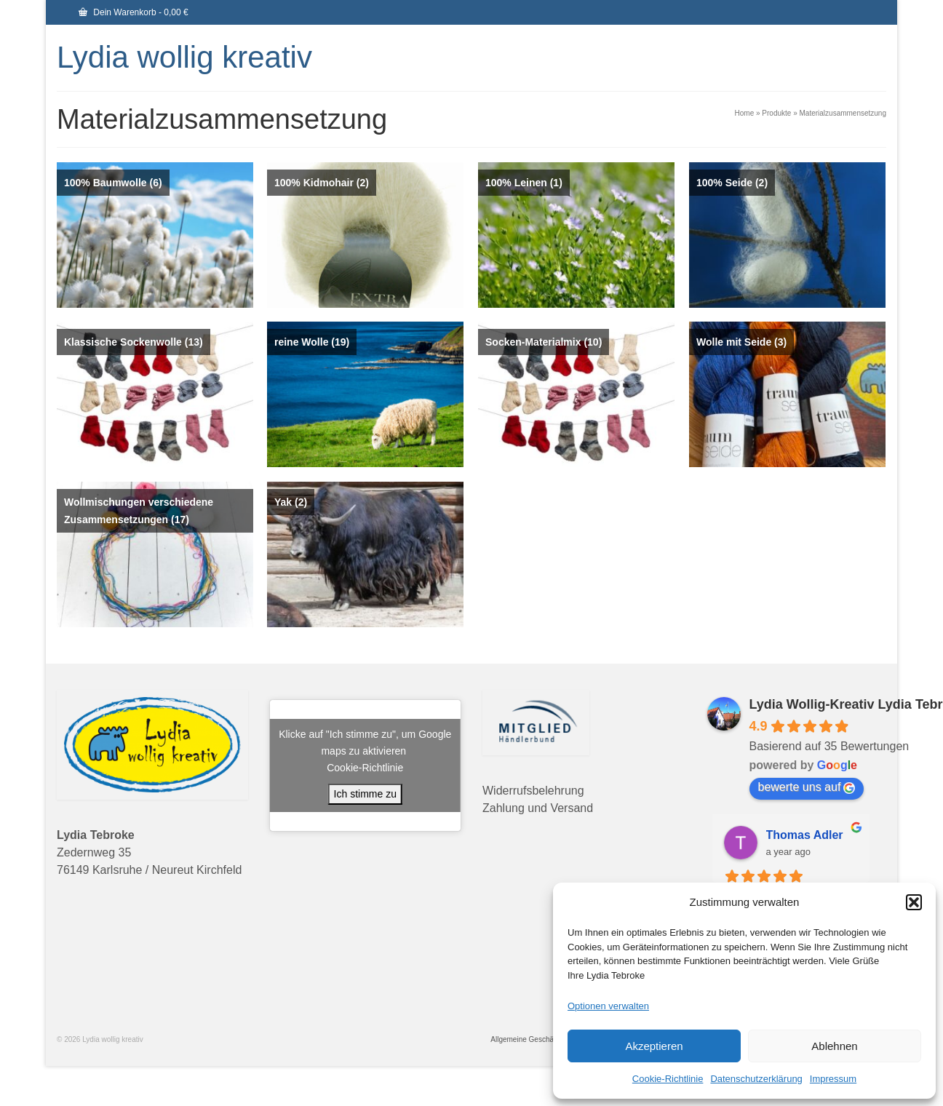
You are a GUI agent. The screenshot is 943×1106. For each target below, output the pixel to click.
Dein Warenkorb (133, 12)
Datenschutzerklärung (756, 1078)
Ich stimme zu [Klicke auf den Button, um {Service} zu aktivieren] (365, 794)
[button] (914, 902)
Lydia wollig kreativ (184, 57)
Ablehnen (834, 1046)
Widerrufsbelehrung (533, 790)
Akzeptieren (654, 1046)
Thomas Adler (804, 835)
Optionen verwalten (608, 1005)
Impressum (833, 1078)
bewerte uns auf (807, 787)
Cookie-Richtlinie (668, 1078)
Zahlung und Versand (537, 808)
